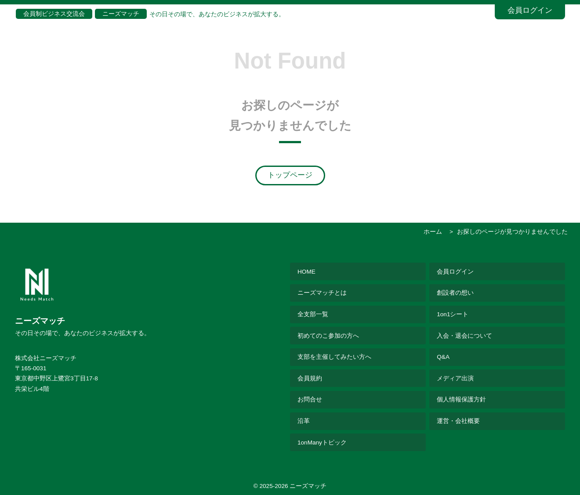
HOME (306, 271)
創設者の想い (455, 292)
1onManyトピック (322, 442)
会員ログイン (530, 10)
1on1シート (452, 314)
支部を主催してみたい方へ (334, 357)
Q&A (443, 357)
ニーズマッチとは (322, 292)
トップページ (290, 175)
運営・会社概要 (458, 421)
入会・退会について (464, 335)
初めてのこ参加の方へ (328, 335)
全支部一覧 (312, 314)
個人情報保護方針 (461, 399)
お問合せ (309, 399)
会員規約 (309, 378)
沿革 (303, 421)
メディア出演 (455, 378)
